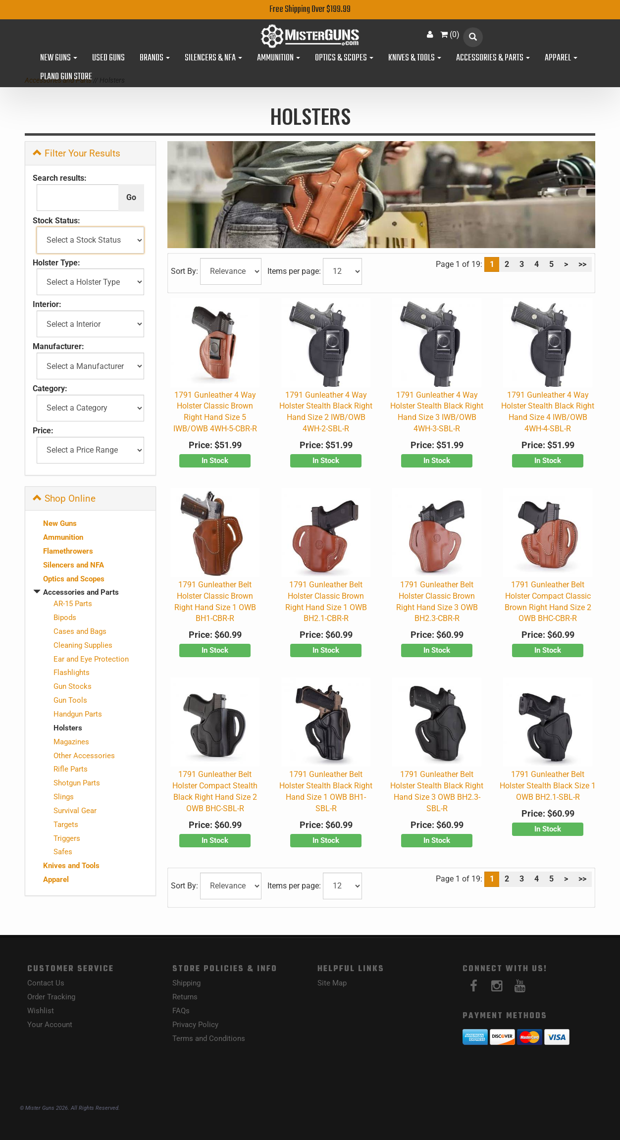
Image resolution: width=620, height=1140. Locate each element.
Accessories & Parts (493, 58)
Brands (155, 58)
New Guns (58, 58)
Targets (65, 824)
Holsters (67, 728)
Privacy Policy (195, 1024)
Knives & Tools (414, 58)
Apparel (561, 58)
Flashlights (71, 672)
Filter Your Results (76, 153)
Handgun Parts (77, 714)
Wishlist (40, 1010)
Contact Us (45, 983)
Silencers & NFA (213, 58)
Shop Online (64, 498)
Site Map (332, 983)
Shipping (186, 983)
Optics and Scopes (73, 578)
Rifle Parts (70, 769)
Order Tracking (51, 996)
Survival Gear (75, 810)
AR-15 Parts (72, 603)
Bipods (64, 617)
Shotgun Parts (76, 782)
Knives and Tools (71, 865)
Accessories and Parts (81, 592)
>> (582, 264)
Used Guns (108, 58)
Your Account (49, 1024)
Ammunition (278, 58)
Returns (185, 996)
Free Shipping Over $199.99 (310, 9)
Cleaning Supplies (82, 645)
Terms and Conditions (208, 1038)
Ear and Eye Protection (91, 659)
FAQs (181, 1010)
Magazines (71, 741)
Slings (63, 796)
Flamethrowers (68, 551)
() (450, 34)
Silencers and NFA (73, 565)
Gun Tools (70, 700)
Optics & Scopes (344, 58)
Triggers (66, 838)
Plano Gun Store (66, 77)
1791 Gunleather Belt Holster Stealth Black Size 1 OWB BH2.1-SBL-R (548, 786)
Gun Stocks (72, 686)
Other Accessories (84, 755)
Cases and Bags (79, 631)
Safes (62, 851)
